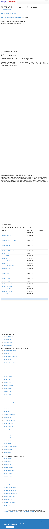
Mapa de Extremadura (9, 481)
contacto (32, 511)
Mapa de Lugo (7, 411)
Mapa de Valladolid (8, 449)
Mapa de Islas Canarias (9, 470)
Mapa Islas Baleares (8, 467)
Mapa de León (7, 408)
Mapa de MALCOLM (6, 243)
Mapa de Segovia (8, 429)
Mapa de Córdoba (8, 388)
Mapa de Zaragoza (8, 452)
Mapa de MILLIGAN (6, 248)
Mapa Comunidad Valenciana (10, 493)
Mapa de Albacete (8, 353)
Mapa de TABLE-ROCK (7, 291)
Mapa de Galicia (7, 484)
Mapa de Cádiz (7, 379)
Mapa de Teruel (7, 437)
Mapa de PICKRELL (6, 263)
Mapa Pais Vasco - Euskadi (10, 502)
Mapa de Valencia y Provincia (10, 446)
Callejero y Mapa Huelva (9, 402)
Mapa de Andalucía (8, 458)
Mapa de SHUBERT (6, 278)
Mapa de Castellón (8, 382)
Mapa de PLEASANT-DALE (8, 265)
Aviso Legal (13, 511)
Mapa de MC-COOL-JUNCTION (9, 240)
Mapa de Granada (8, 399)
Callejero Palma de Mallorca (10, 420)
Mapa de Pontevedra (8, 423)
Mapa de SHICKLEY (6, 276)
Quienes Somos (25, 511)
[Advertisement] (12, 36)
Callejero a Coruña (8, 391)
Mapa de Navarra (7, 505)
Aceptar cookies (10, 526)
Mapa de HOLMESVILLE (7, 235)
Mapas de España (8, 339)
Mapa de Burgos (7, 370)
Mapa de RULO (5, 273)
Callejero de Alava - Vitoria (10, 350)
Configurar (3, 526)
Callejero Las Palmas (8, 373)
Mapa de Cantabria (8, 473)
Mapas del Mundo (7, 9)
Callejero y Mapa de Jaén (9, 405)
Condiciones (5, 511)
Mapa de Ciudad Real (8, 385)
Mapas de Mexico (8, 342)
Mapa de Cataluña (8, 479)
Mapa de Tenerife (7, 440)
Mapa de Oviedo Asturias (9, 362)
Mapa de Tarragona (8, 434)
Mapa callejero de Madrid (9, 414)
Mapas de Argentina (8, 336)
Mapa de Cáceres (8, 376)
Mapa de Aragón (7, 461)
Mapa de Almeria (7, 359)
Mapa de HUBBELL (6, 238)
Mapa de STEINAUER (7, 286)
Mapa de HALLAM (6, 232)
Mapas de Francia (8, 345)
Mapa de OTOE (5, 258)
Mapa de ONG (5, 293)
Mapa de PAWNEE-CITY (7, 260)
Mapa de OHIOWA (6, 255)
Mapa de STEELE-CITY (7, 283)
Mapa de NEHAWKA (6, 253)
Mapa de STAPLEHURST (7, 281)
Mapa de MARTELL (6, 245)
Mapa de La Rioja (8, 499)
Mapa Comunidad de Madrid (10, 487)
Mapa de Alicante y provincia (10, 356)
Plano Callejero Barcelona (9, 367)
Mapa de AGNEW (6, 268)
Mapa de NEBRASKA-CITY (8, 250)
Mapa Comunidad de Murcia (10, 490)
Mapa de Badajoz (8, 365)
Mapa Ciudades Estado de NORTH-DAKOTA (11, 17)
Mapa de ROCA (5, 271)
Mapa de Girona (7, 397)
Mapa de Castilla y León (9, 496)
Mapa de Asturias (7, 464)
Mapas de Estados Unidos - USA (8, 13)
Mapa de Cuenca (7, 394)
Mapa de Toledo (7, 443)
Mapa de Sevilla (7, 432)
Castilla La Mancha (8, 476)
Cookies (18, 511)
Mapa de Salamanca (8, 426)
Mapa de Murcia (7, 417)
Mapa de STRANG (6, 288)
